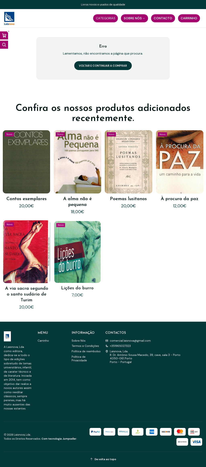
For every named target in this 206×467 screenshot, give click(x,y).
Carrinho (43, 340)
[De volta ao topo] (103, 459)
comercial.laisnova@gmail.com (128, 340)
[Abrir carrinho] (4, 35)
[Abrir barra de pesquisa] (4, 45)
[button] (105, 18)
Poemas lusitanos (128, 189)
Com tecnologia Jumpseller (58, 438)
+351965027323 (118, 346)
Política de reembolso (86, 351)
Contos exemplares (26, 195)
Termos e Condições (85, 346)
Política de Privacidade (79, 358)
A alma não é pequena (77, 195)
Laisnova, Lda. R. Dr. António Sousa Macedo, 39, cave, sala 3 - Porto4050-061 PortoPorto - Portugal (142, 356)
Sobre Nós (78, 340)
